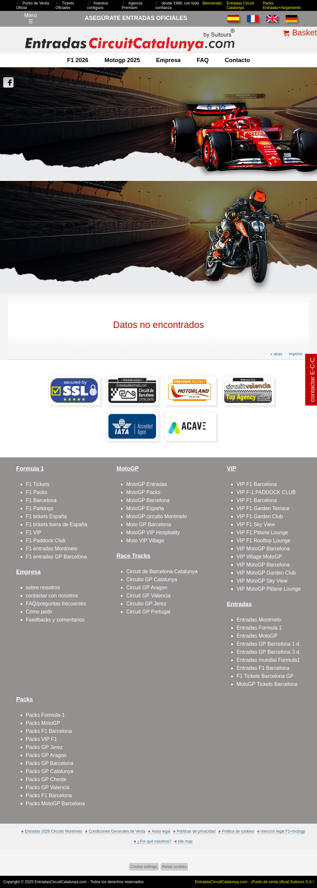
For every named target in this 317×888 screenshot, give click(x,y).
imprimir (296, 354)
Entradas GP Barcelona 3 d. (268, 652)
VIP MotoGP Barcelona (263, 548)
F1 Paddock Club (45, 540)
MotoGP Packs (143, 492)
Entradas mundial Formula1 (268, 660)
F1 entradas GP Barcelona (56, 556)
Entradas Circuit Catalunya (240, 5)
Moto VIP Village (145, 540)
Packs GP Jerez (44, 747)
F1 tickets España (46, 516)
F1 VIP (34, 532)
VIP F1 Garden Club (259, 516)
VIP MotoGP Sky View (261, 581)
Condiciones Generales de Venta (117, 831)
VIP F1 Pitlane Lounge (262, 532)
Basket (304, 32)
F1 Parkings (39, 508)
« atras (276, 354)
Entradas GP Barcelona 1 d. (268, 644)
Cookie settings (144, 867)
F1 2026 (77, 60)
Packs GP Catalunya (49, 771)
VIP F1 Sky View (255, 524)
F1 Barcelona (41, 500)
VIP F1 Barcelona (256, 484)
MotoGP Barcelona (148, 500)
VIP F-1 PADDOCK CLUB (265, 492)
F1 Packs (36, 492)
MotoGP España (145, 508)
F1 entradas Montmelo (51, 548)
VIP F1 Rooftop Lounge (263, 540)
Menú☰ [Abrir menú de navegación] (30, 18)
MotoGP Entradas (146, 484)
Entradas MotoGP (256, 636)
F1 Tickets (37, 484)
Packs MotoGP (43, 723)
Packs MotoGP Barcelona (55, 803)
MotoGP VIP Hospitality (153, 532)
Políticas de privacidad (196, 831)
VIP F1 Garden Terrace (262, 508)
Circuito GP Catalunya (151, 579)
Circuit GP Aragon (146, 587)
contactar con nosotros (52, 595)
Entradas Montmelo (258, 619)
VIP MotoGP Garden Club (266, 572)
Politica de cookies (238, 831)
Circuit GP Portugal (148, 611)
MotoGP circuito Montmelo (156, 516)
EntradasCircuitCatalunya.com (61, 882)
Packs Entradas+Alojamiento (282, 5)
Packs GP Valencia (47, 787)
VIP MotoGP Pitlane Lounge (268, 589)
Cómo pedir (39, 611)
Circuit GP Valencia (148, 595)
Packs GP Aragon (46, 755)
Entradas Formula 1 (259, 628)
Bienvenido (212, 3)
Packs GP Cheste (46, 779)
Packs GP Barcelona (49, 763)
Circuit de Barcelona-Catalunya (161, 571)
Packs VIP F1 (41, 739)
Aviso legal (161, 831)
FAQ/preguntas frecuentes (56, 603)
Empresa (168, 60)
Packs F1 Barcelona (49, 731)
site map (185, 841)
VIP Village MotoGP (259, 556)
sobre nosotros (43, 587)
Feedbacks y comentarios (55, 619)
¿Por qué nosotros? (154, 841)
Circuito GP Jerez (146, 603)
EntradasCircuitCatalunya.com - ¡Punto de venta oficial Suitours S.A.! (254, 882)
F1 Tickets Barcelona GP (264, 676)
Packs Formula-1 (45, 715)
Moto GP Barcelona (148, 524)
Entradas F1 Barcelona (262, 668)
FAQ (203, 60)
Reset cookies (174, 867)
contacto (237, 60)
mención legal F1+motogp (283, 831)
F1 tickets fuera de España (56, 524)
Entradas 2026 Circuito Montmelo (53, 831)
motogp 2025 (122, 60)
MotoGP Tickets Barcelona (266, 684)
